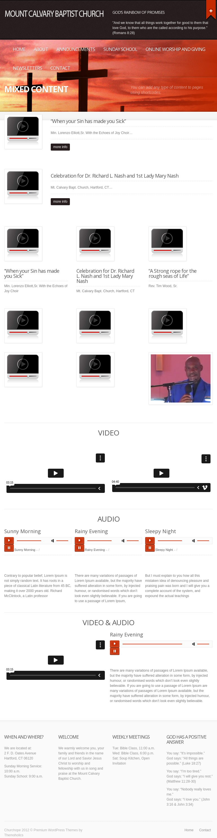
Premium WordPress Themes (56, 830)
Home (19, 49)
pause (9, 548)
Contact (60, 68)
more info (60, 147)
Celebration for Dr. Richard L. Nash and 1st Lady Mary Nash (114, 175)
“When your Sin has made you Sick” (88, 121)
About (41, 49)
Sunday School (120, 49)
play (9, 540)
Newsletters (27, 68)
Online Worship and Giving (175, 49)
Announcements (76, 49)
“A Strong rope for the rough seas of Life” (172, 273)
